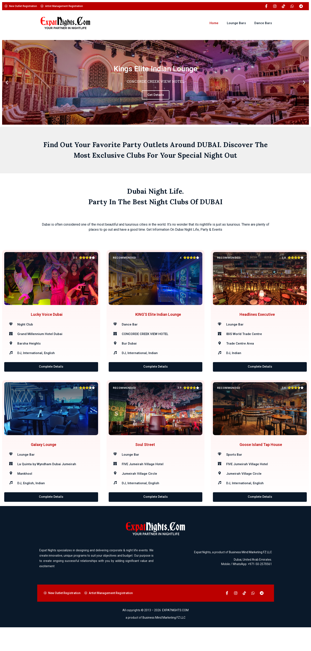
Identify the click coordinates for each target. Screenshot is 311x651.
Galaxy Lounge (43, 462)
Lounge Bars (236, 23)
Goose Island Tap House (261, 462)
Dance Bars (263, 23)
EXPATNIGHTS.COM (175, 634)
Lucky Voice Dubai (47, 320)
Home (214, 23)
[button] (7, 82)
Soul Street (145, 462)
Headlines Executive (257, 320)
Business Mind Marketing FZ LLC (250, 576)
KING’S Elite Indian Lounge (158, 320)
